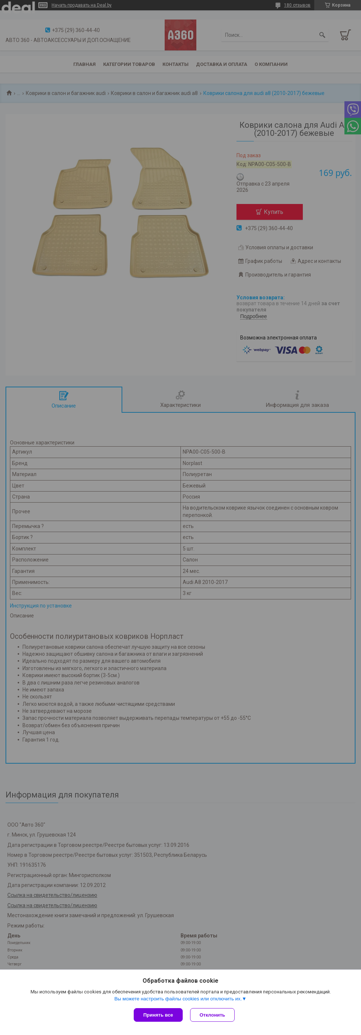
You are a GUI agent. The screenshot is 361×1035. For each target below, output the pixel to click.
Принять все (158, 1015)
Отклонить (212, 1015)
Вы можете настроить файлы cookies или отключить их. (178, 998)
